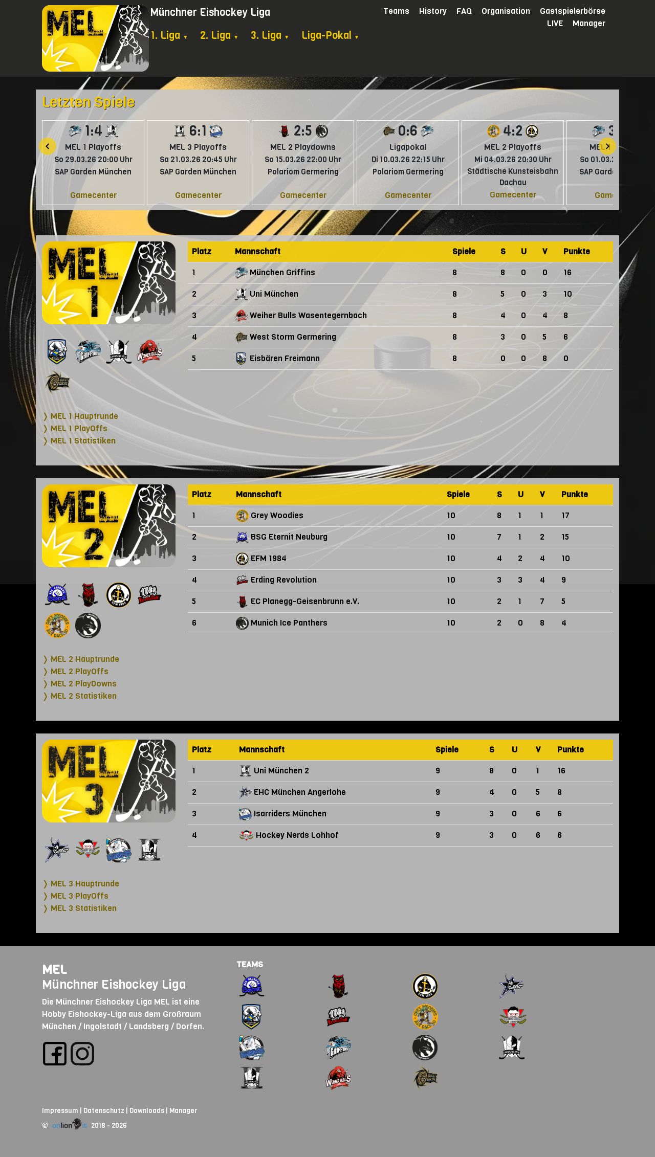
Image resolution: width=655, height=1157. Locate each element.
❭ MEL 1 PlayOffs (74, 428)
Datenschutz (103, 1110)
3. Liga (270, 35)
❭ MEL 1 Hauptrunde (80, 416)
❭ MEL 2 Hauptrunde (80, 659)
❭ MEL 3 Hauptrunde (80, 883)
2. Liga (219, 35)
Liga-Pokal (330, 35)
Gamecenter (93, 195)
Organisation (506, 11)
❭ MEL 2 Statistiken (79, 696)
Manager (589, 23)
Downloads (146, 1110)
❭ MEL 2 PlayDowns (79, 683)
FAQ (464, 11)
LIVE (555, 23)
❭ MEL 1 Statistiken (79, 440)
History (433, 11)
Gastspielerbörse (572, 11)
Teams (396, 11)
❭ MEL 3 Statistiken (79, 908)
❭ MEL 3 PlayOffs (75, 896)
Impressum (60, 1110)
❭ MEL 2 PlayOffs (75, 671)
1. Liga (169, 35)
